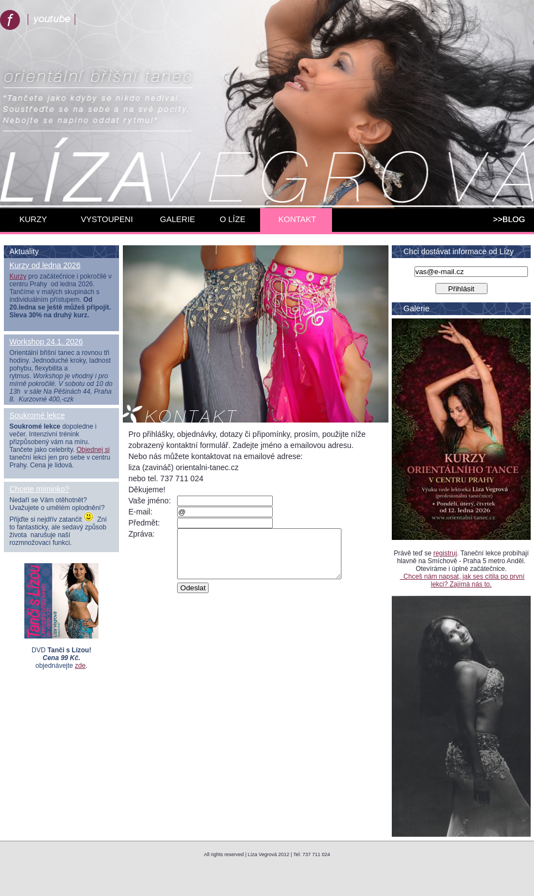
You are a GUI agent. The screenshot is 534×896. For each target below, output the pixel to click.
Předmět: (144, 522)
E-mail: (140, 511)
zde (80, 666)
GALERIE (177, 219)
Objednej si (93, 450)
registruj (445, 553)
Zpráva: (141, 533)
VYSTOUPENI (107, 219)
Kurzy (18, 276)
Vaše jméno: (149, 500)
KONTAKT (297, 219)
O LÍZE (232, 219)
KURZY (33, 219)
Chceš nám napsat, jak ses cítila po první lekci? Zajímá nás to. (462, 580)
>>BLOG (509, 219)
